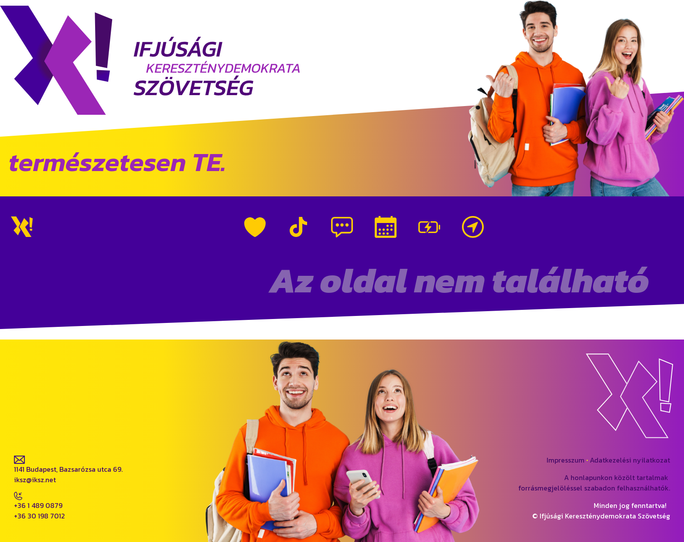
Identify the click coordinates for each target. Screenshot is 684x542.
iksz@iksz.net (35, 479)
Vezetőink (429, 227)
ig (51, 420)
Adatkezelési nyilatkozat (630, 460)
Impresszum (566, 460)
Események (385, 227)
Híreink (342, 227)
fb (17, 420)
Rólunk (255, 227)
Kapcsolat (473, 227)
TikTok (298, 227)
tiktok (92, 420)
